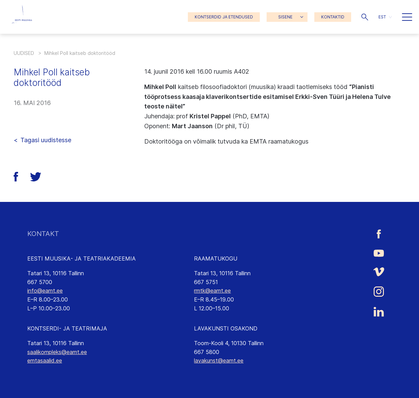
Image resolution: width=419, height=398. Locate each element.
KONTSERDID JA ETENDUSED (224, 16)
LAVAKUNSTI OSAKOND (225, 328)
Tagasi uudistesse (45, 140)
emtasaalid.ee (44, 360)
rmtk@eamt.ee (212, 290)
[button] (364, 17)
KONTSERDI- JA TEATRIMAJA (67, 328)
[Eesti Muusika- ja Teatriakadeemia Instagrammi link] (379, 291)
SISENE (285, 16)
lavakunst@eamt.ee (218, 360)
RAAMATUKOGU (215, 258)
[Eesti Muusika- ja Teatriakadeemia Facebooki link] (379, 233)
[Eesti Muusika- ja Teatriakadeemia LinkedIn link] (379, 311)
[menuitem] (385, 17)
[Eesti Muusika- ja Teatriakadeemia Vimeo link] (379, 271)
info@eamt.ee (45, 290)
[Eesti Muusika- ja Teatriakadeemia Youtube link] (379, 253)
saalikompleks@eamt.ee (57, 352)
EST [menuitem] (382, 16)
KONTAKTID (332, 16)
